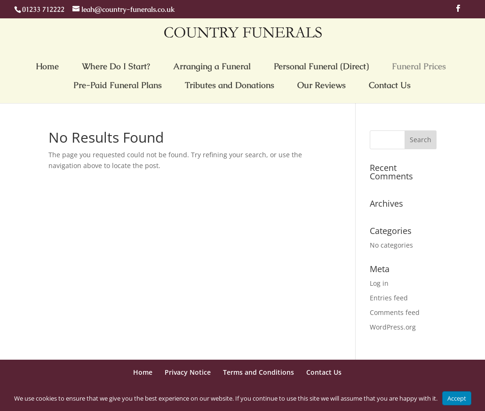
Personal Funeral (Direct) (321, 66)
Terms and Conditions (258, 372)
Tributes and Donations (229, 85)
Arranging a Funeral (212, 66)
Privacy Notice (188, 372)
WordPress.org (393, 326)
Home (47, 66)
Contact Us (390, 85)
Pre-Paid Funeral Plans (117, 85)
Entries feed (389, 297)
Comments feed (395, 312)
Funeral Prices (419, 66)
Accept (456, 398)
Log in (379, 283)
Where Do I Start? (116, 66)
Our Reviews (321, 85)
